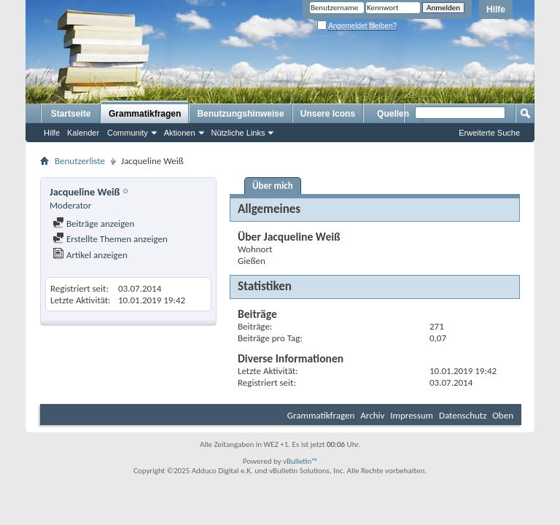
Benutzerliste (80, 160)
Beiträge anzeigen (93, 223)
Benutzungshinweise (240, 114)
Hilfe (495, 9)
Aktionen (179, 132)
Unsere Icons (327, 114)
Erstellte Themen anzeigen (110, 238)
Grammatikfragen (145, 114)
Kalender (83, 132)
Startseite (71, 114)
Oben (502, 415)
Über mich (272, 185)
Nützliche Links (238, 132)
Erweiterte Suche (489, 132)
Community (127, 132)
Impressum (411, 415)
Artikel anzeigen (90, 254)
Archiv (372, 415)
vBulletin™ (300, 461)
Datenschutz (462, 415)
